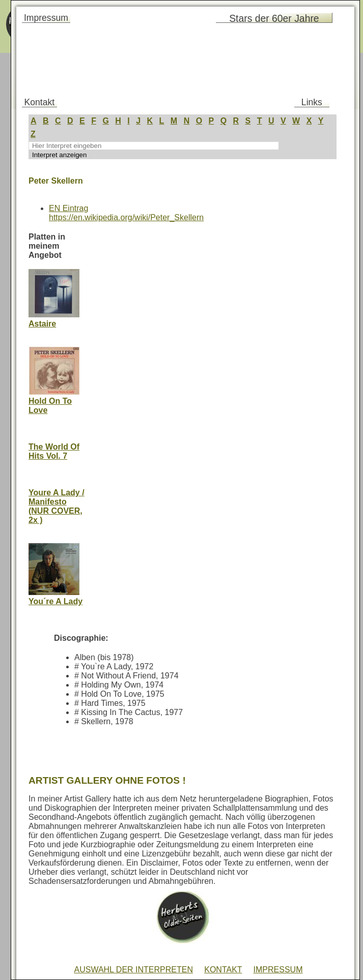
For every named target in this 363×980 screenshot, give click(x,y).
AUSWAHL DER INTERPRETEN (133, 969)
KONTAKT (223, 969)
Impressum (46, 18)
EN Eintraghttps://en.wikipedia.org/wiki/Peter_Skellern (126, 213)
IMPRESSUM (278, 969)
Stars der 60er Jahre (274, 18)
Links (311, 102)
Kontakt (39, 102)
